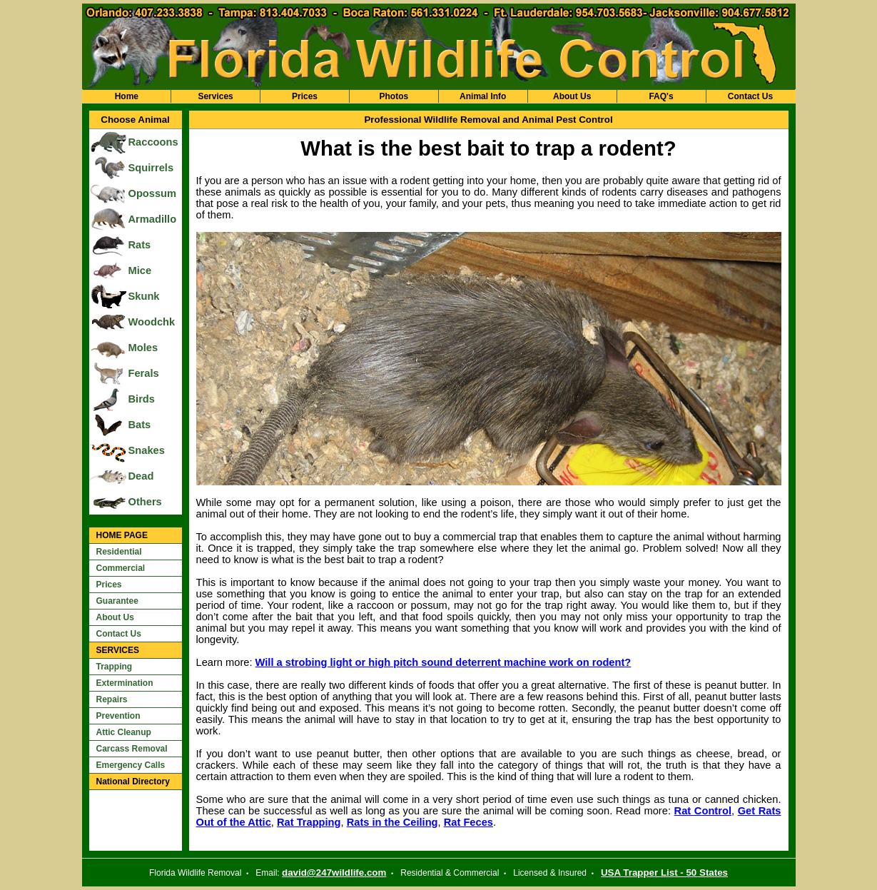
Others (145, 501)
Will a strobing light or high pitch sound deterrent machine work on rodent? (443, 662)
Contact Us (750, 96)
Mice (140, 270)
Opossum (152, 193)
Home (126, 96)
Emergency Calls (131, 765)
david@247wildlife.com (334, 872)
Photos (394, 96)
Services (215, 96)
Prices (305, 96)
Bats (139, 424)
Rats (139, 245)
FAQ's (661, 96)
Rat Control (702, 810)
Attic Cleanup (123, 732)
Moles (143, 347)
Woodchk (152, 322)
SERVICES (117, 650)
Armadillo (152, 219)
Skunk (144, 296)
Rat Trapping (309, 822)
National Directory (133, 782)
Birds (141, 399)
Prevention (118, 716)
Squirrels (151, 167)
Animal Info (483, 96)
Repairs (112, 699)
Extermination (124, 683)
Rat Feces (468, 822)
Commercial (121, 568)
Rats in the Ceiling (392, 822)
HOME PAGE (122, 535)
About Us (572, 96)
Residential (119, 552)
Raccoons (153, 142)
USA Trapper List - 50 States (664, 872)
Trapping (114, 667)
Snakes (146, 450)
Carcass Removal (132, 749)
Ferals (143, 373)
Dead (141, 476)
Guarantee (117, 601)
